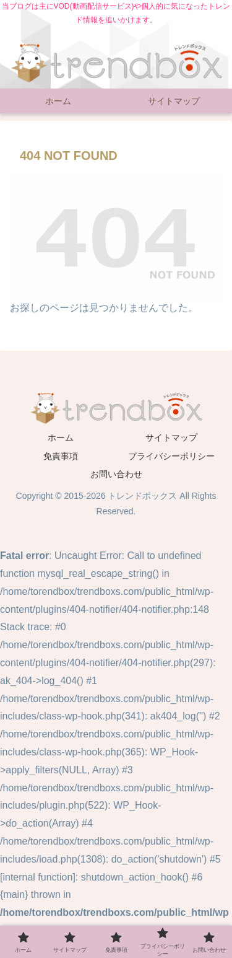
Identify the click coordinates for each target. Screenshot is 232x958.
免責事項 (60, 456)
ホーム (61, 437)
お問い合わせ (116, 474)
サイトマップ (171, 437)
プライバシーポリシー (171, 456)
